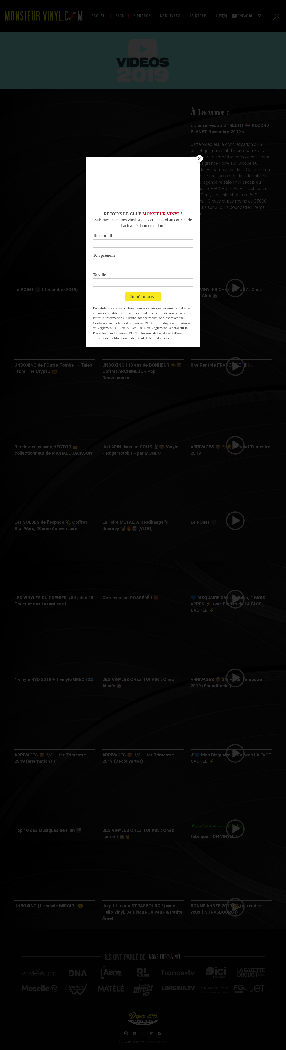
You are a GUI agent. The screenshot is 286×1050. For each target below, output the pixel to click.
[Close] (199, 158)
